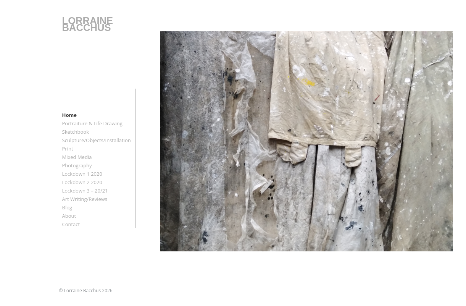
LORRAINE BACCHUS (87, 24)
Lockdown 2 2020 (82, 182)
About (69, 215)
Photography (77, 165)
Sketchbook (75, 131)
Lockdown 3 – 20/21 (85, 190)
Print (67, 148)
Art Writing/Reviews (85, 199)
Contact (71, 224)
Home (69, 115)
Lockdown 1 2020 (82, 173)
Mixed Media (77, 157)
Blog (67, 207)
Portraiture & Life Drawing (92, 123)
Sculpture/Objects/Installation (96, 140)
